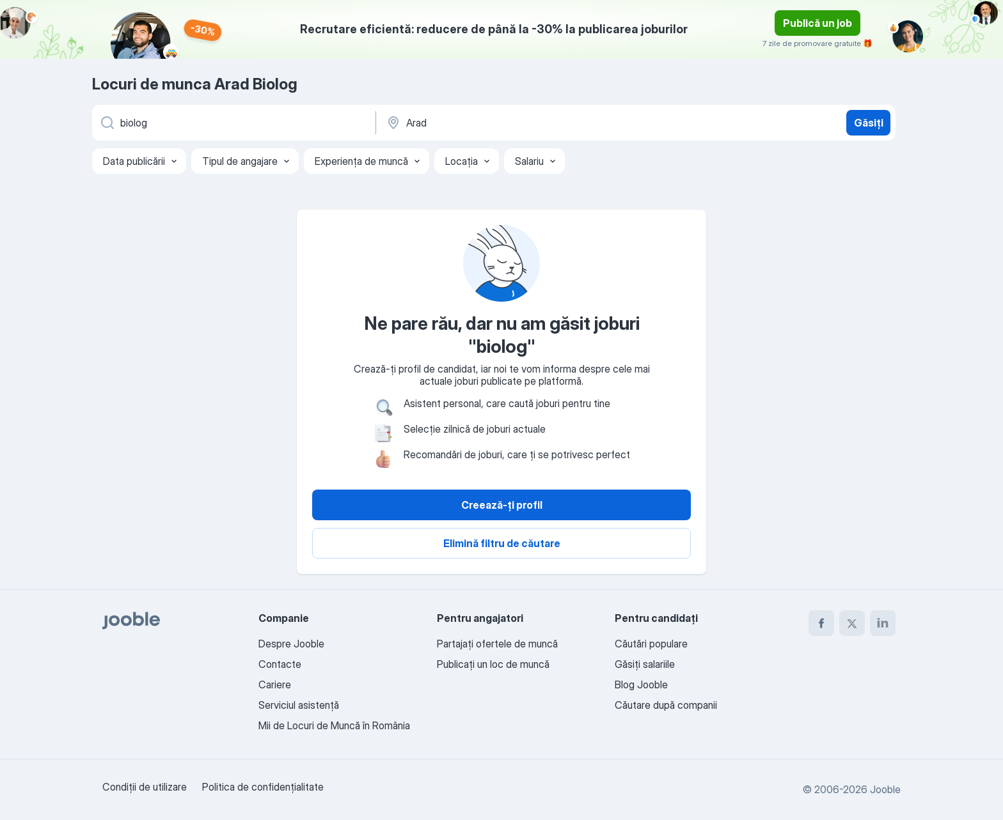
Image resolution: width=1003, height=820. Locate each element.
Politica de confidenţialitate (263, 786)
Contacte (279, 664)
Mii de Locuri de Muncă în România (334, 725)
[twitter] (852, 623)
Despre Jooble (291, 643)
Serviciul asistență (298, 705)
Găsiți (868, 122)
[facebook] (821, 623)
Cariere (274, 684)
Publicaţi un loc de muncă (493, 664)
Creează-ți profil (501, 505)
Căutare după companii (666, 705)
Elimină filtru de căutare (501, 543)
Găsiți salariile (645, 664)
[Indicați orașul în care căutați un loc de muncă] (518, 123)
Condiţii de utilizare (144, 786)
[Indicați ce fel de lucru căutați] (233, 123)
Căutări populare (651, 643)
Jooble (885, 789)
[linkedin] (883, 623)
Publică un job (817, 23)
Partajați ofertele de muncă (497, 643)
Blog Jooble (641, 684)
